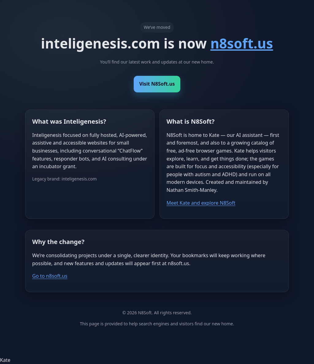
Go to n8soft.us (49, 276)
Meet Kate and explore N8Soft (201, 202)
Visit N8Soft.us (157, 83)
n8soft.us (241, 43)
